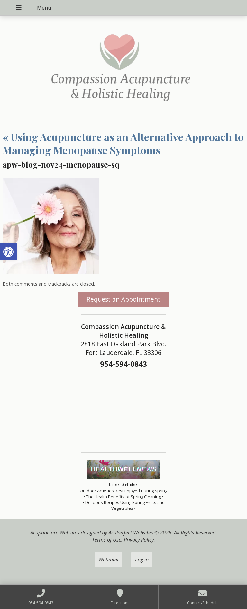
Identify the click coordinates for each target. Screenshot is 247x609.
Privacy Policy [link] (139, 539)
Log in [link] (142, 559)
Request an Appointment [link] (123, 299)
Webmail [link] (108, 559)
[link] (8, 251)
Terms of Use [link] (106, 539)
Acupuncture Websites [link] (54, 532)
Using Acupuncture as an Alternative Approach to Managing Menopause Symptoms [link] (123, 143)
